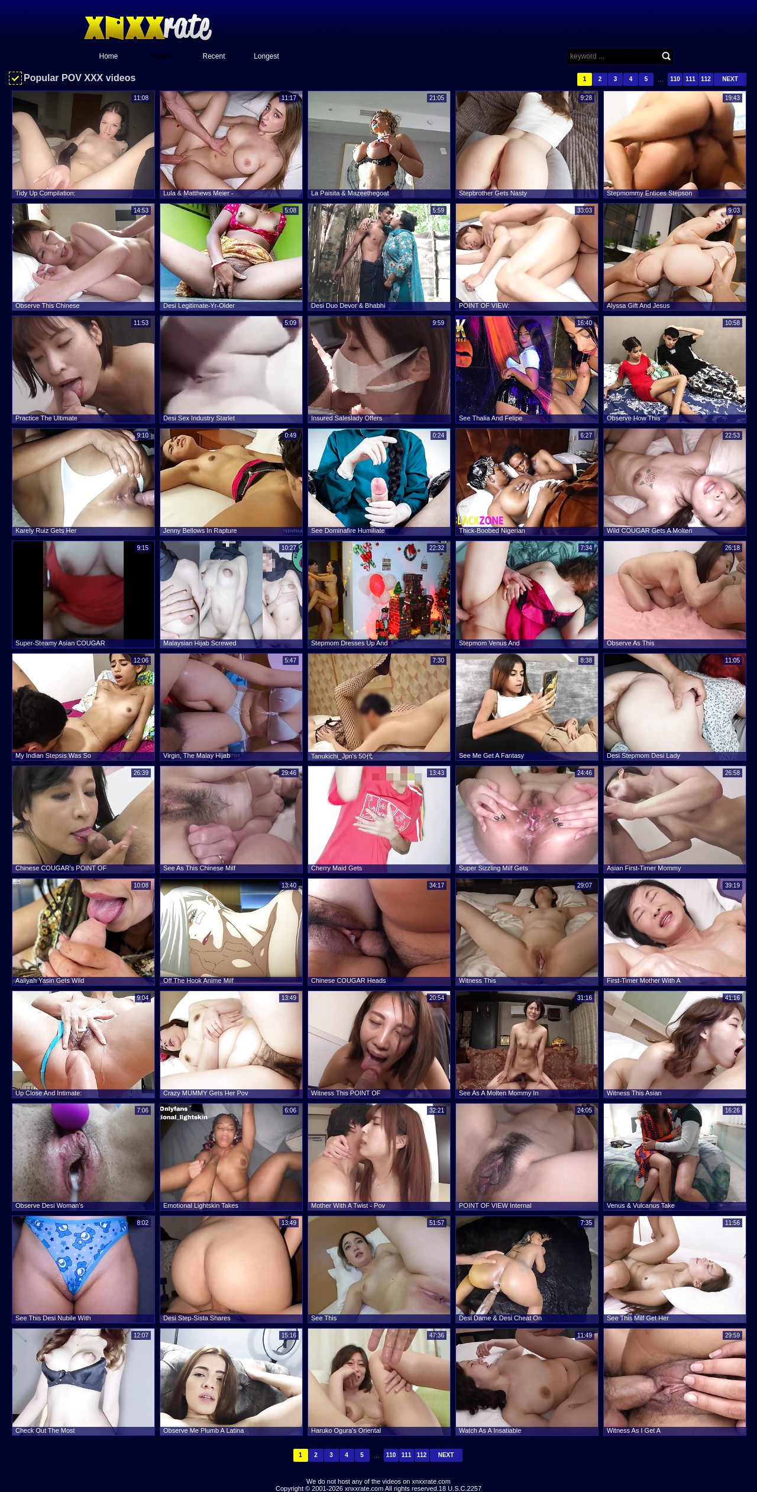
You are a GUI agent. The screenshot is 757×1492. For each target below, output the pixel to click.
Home (108, 56)
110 (675, 79)
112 (706, 79)
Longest (266, 56)
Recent (213, 56)
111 (690, 79)
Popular (161, 56)
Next (730, 79)
